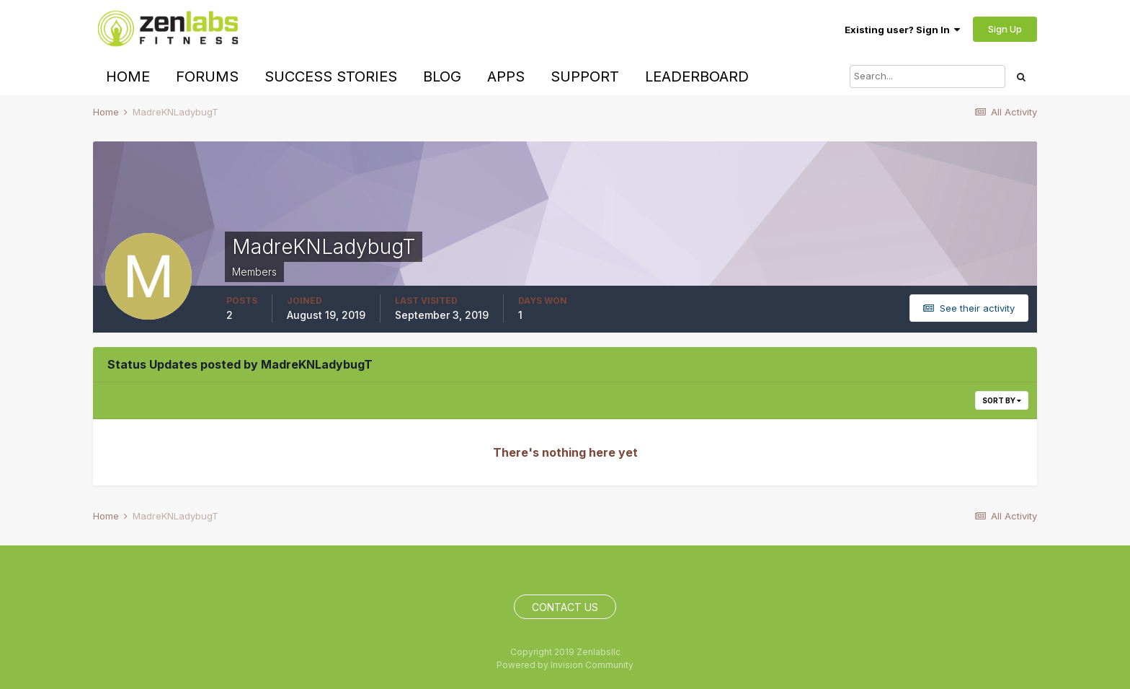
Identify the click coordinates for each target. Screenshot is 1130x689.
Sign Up (1005, 29)
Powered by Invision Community (565, 664)
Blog (442, 76)
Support (585, 76)
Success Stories (330, 76)
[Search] (927, 76)
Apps (506, 76)
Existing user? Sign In (902, 29)
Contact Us (565, 607)
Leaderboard (697, 76)
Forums (207, 76)
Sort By (1001, 400)
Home (128, 76)
